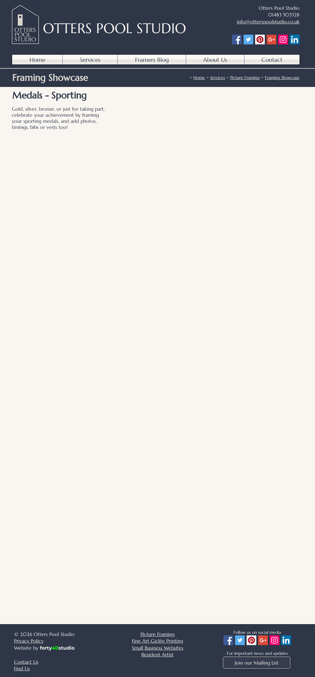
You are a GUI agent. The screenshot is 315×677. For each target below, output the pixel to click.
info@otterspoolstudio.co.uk (268, 22)
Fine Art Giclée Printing (157, 641)
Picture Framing (245, 77)
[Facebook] (237, 39)
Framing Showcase (282, 77)
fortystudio (57, 648)
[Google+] (271, 39)
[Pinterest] (260, 39)
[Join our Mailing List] (256, 663)
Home (199, 77)
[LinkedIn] (294, 39)
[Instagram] (283, 39)
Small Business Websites (157, 648)
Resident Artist (157, 654)
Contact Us (26, 662)
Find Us (22, 668)
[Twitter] (248, 39)
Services (217, 77)
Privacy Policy (28, 641)
